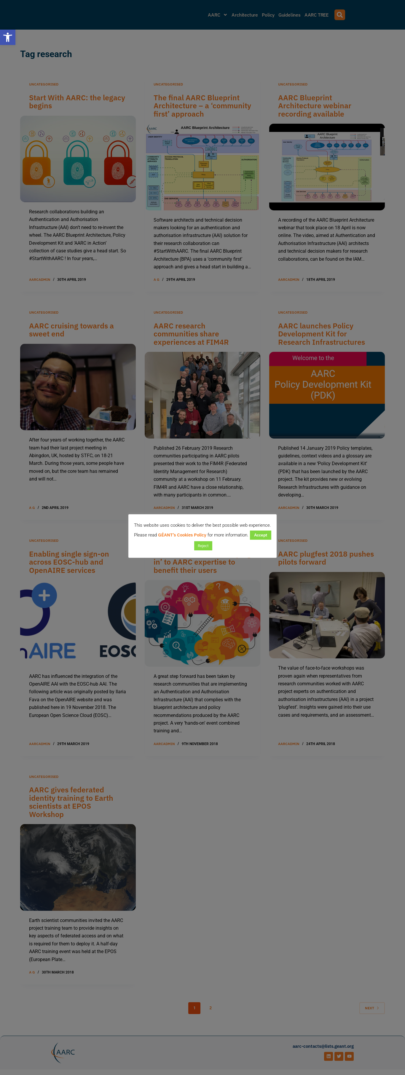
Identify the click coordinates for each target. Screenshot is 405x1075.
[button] (7, 37)
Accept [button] (260, 535)
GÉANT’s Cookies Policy (182, 535)
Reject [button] (203, 545)
